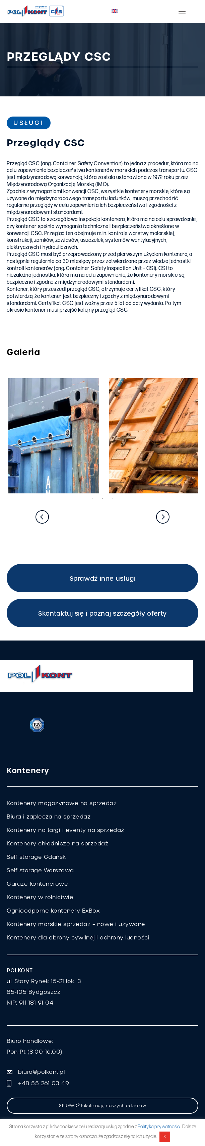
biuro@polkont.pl (41, 1071)
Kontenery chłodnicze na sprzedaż (57, 843)
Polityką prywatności (159, 1127)
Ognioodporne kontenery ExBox (53, 910)
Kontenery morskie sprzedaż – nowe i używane (76, 924)
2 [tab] (102, 498)
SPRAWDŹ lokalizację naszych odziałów (102, 1105)
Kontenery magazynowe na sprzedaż (62, 803)
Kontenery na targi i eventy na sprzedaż (65, 830)
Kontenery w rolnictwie (40, 897)
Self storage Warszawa (40, 870)
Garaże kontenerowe (37, 883)
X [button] (164, 1136)
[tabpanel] (52, 435)
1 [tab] (92, 498)
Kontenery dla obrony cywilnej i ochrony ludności (78, 937)
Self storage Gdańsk (36, 857)
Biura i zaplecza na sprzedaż (48, 816)
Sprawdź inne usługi (103, 578)
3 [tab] (112, 498)
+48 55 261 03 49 (43, 1083)
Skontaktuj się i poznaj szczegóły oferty (102, 613)
